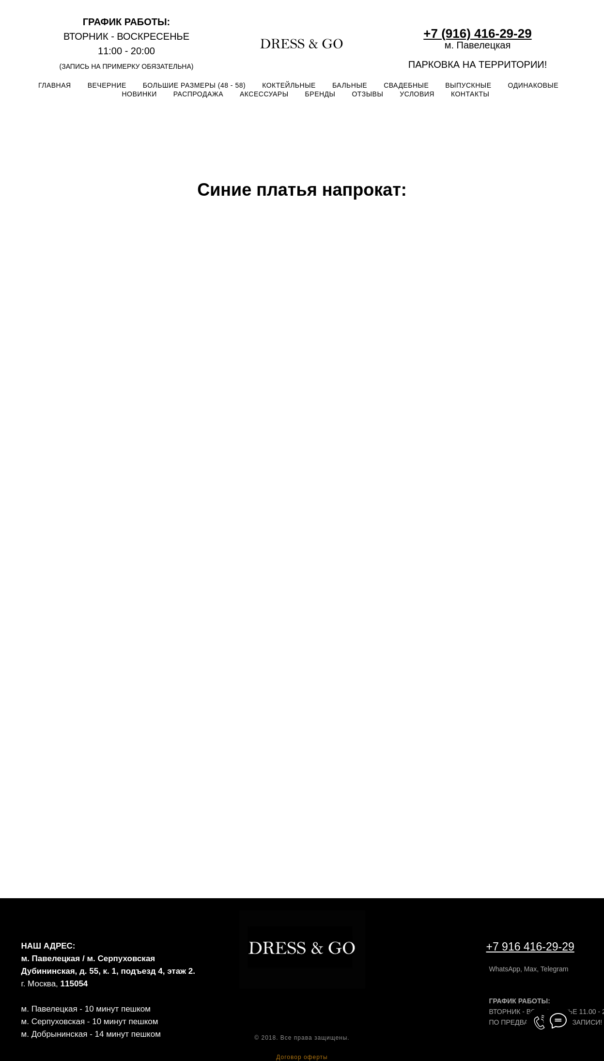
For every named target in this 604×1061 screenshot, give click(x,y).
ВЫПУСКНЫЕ (468, 85)
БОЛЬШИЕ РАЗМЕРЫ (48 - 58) (194, 85)
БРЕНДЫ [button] (320, 94)
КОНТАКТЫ (470, 94)
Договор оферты (301, 1057)
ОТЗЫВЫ (367, 94)
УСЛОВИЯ (417, 94)
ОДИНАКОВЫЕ (533, 85)
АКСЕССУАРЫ (264, 94)
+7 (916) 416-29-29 (477, 33)
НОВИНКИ (139, 94)
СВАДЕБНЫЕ (406, 85)
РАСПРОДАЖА (198, 94)
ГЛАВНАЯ (54, 85)
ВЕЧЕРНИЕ (107, 85)
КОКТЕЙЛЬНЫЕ (289, 85)
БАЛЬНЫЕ (349, 85)
